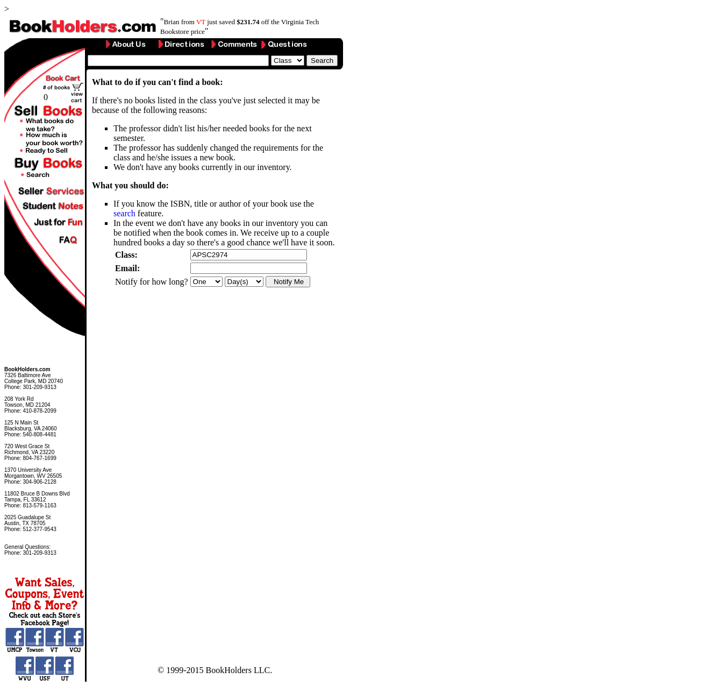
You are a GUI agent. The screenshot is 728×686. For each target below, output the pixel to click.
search (124, 213)
